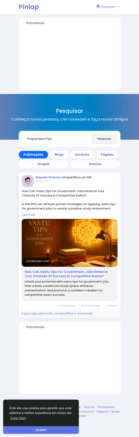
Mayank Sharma (48, 177)
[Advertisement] (69, 59)
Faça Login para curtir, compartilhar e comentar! (57, 313)
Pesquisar (104, 139)
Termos (89, 407)
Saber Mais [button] (18, 418)
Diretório (80, 416)
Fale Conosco (84, 411)
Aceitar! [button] (41, 429)
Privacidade (106, 407)
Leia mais (28, 215)
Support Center (108, 411)
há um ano (42, 181)
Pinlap (29, 6)
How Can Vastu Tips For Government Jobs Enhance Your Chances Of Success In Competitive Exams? (66, 274)
